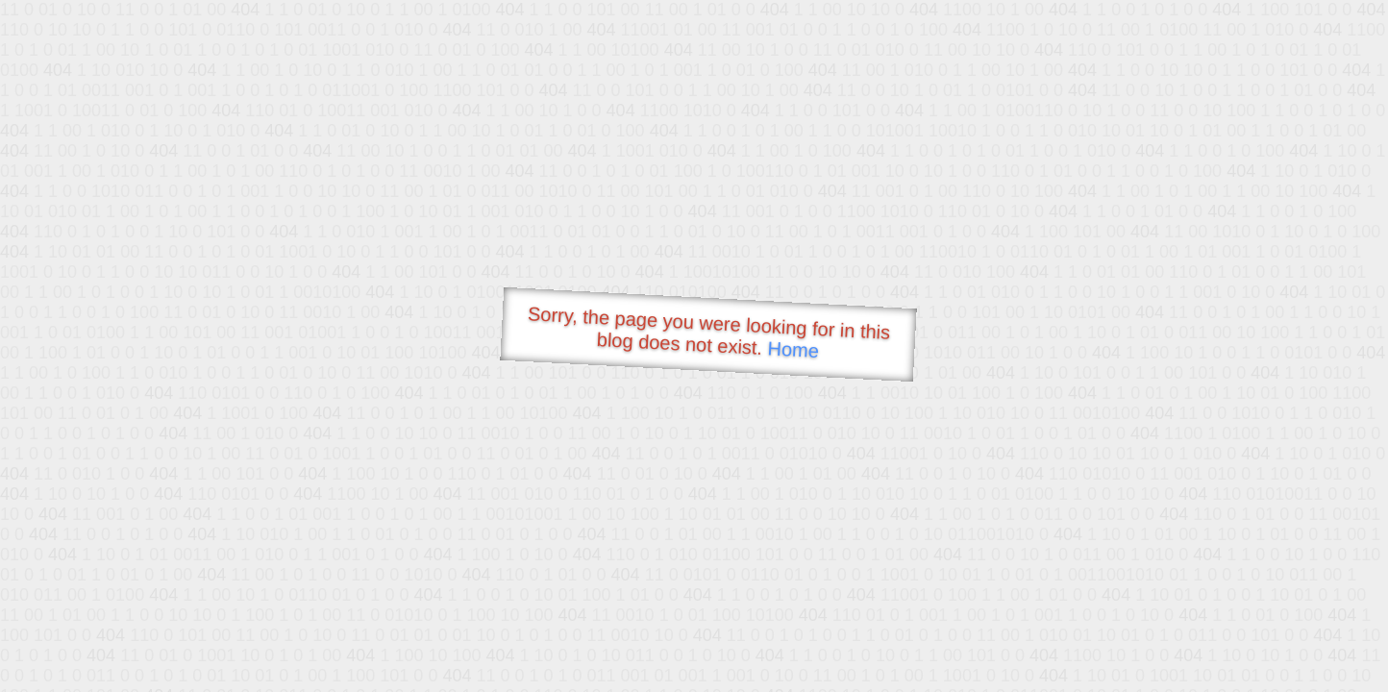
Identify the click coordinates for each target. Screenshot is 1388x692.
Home (793, 349)
